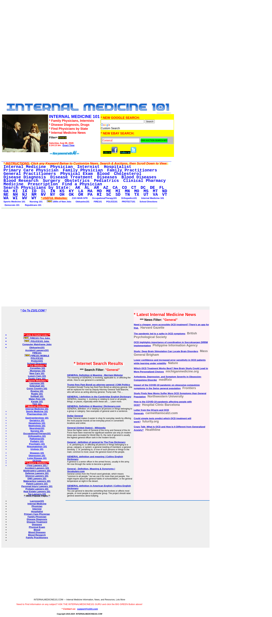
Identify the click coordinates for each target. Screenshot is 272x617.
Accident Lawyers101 (37, 350)
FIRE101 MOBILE (37, 355)
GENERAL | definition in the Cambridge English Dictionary (99, 396)
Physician (37, 506)
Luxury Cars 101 (37, 376)
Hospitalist (37, 511)
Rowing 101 (37, 391)
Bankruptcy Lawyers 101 (36, 470)
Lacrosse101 (37, 501)
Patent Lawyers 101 (37, 483)
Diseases (37, 524)
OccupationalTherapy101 (104, 198)
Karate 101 (37, 401)
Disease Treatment (37, 522)
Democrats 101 (11, 205)
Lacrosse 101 (37, 383)
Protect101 (37, 361)
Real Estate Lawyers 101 (37, 491)
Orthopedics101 (129, 198)
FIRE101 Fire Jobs (37, 338)
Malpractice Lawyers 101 (36, 481)
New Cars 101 (37, 373)
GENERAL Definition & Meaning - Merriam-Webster (95, 375)
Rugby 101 (37, 393)
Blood (37, 529)
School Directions (148, 201)
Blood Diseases (36, 532)
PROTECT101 (128, 201)
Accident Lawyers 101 (37, 468)
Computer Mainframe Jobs (37, 344)
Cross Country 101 (37, 388)
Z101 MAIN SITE (80, 198)
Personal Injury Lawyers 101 (36, 486)
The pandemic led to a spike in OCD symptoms (159, 333)
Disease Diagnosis (37, 519)
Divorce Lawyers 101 (37, 476)
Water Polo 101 (37, 399)
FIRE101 (98, 201)
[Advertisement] (87, 25)
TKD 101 (36, 404)
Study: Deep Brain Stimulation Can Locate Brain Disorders (166, 351)
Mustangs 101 (37, 370)
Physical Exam (37, 527)
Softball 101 (37, 396)
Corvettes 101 (37, 368)
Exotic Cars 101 (36, 378)
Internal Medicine (37, 503)
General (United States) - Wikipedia (86, 427)
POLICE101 (112, 201)
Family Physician (37, 516)
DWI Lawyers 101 (37, 478)
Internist (37, 509)
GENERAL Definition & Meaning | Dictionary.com (94, 406)
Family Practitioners (37, 537)
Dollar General (75, 415)
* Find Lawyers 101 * (37, 465)
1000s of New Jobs (59, 201)
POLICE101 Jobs (37, 341)
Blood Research (37, 535)
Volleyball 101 (36, 386)
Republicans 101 (32, 205)
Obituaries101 (82, 201)
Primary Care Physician (37, 514)
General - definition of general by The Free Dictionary (96, 442)
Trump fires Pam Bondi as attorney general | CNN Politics (98, 384)
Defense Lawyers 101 (37, 473)
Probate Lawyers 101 (37, 489)
